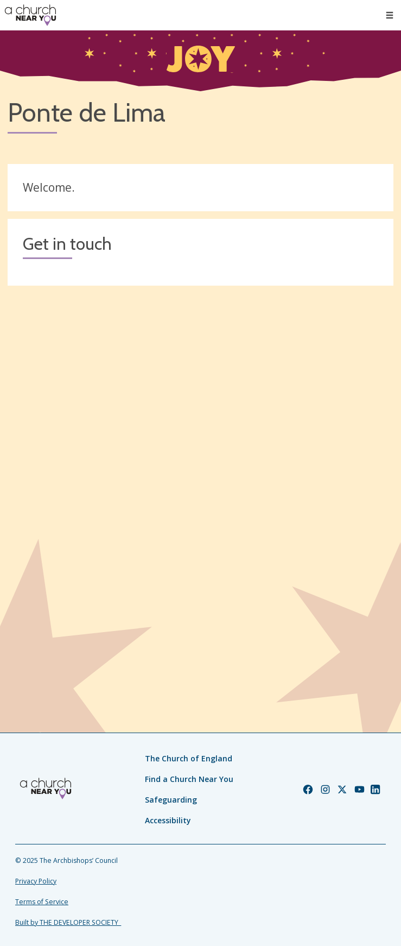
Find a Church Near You (189, 779)
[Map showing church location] (200, 486)
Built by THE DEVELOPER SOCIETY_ (68, 922)
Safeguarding (171, 799)
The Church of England (188, 758)
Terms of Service (41, 901)
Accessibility (168, 820)
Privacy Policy (35, 881)
